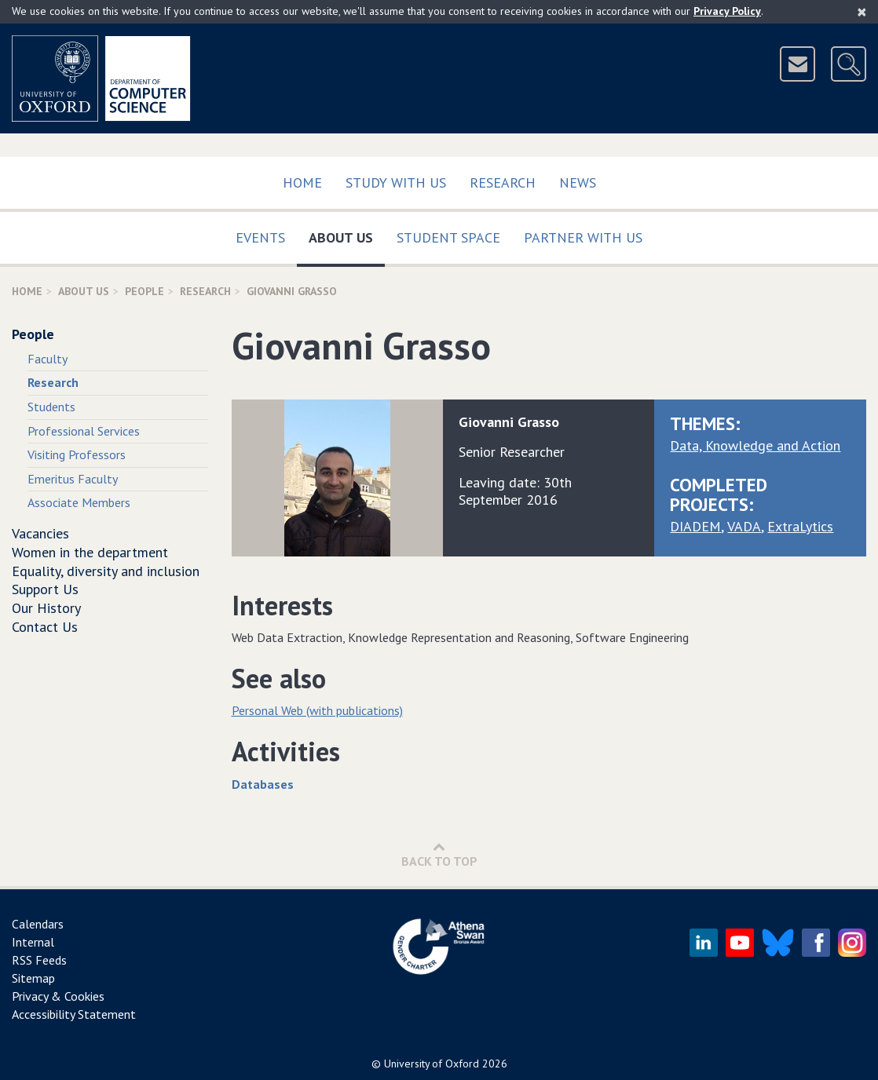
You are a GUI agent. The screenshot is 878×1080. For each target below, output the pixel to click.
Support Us (45, 589)
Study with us (396, 182)
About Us (347, 234)
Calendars (38, 924)
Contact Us (45, 627)
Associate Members (78, 502)
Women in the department (90, 552)
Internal (33, 942)
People (144, 291)
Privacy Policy (727, 11)
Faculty (47, 359)
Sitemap (33, 978)
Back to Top (439, 854)
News (577, 182)
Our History (46, 608)
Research (503, 182)
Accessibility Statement (74, 1014)
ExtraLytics (800, 526)
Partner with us (583, 237)
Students (51, 406)
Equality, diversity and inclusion (105, 571)
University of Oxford (431, 1063)
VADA (744, 526)
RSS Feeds (39, 960)
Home (302, 182)
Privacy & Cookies (58, 996)
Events (260, 237)
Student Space (448, 237)
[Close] (862, 11)
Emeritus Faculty (72, 479)
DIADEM (695, 526)
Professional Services (83, 431)
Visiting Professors (76, 454)
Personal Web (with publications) (317, 710)
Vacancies (40, 533)
